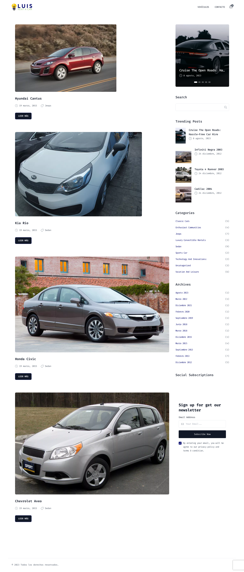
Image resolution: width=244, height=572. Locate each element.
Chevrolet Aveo (28, 501)
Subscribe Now (202, 434)
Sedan (48, 230)
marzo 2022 (181, 299)
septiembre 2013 (184, 349)
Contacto (220, 7)
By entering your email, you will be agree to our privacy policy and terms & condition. (203, 447)
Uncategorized (183, 265)
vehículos (203, 7)
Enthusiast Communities (188, 227)
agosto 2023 (182, 292)
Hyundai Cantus (28, 98)
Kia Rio (21, 223)
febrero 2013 (182, 356)
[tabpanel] (202, 55)
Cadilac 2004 (203, 189)
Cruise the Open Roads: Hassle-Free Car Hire (202, 70)
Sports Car (181, 253)
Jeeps (48, 105)
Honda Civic (25, 359)
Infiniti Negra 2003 (208, 149)
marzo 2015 (181, 343)
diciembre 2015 (184, 337)
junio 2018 (181, 324)
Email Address (187, 417)
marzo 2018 (181, 330)
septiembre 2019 (184, 318)
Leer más (23, 115)
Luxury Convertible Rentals (191, 240)
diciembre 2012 (184, 362)
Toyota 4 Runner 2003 (209, 169)
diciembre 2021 (184, 305)
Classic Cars (182, 221)
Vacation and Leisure (187, 271)
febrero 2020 (182, 311)
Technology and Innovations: (191, 259)
